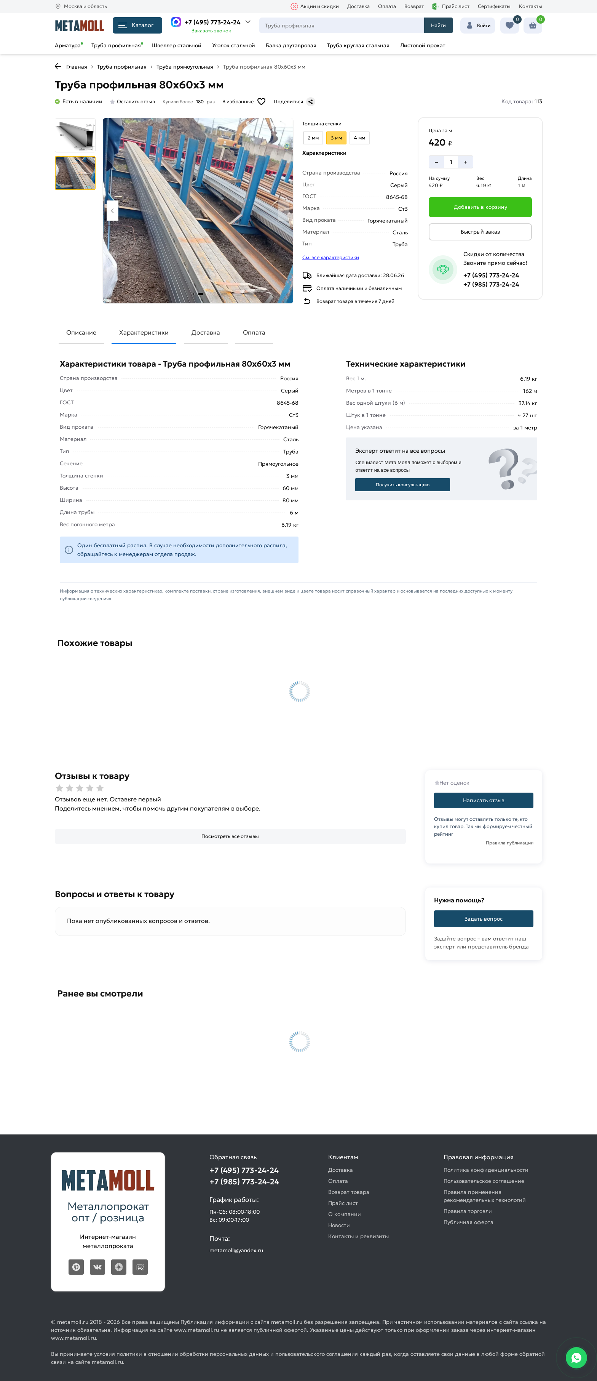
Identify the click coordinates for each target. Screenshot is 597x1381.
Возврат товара (348, 1192)
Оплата (387, 6)
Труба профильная (116, 45)
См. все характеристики (330, 257)
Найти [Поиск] (438, 25)
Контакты (530, 6)
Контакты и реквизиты (358, 1236)
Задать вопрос (484, 918)
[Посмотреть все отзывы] (230, 836)
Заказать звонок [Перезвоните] (211, 30)
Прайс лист (450, 6)
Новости (339, 1225)
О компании (344, 1214)
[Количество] (451, 162)
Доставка (358, 6)
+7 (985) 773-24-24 (491, 284)
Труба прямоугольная (184, 66)
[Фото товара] (198, 210)
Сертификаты (494, 6)
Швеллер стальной (176, 45)
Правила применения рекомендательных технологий (485, 1196)
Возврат (414, 6)
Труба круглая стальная (358, 45)
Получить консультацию (402, 484)
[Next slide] (284, 210)
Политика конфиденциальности (486, 1169)
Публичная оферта (468, 1222)
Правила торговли (468, 1211)
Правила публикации (509, 843)
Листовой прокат (422, 45)
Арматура (68, 45)
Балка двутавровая (291, 45)
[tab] (193, 294)
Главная (76, 66)
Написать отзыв (483, 800)
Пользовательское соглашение (484, 1181)
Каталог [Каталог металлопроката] (135, 25)
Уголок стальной (233, 45)
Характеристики (144, 332)
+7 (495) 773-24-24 (213, 22)
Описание (81, 332)
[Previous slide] (112, 210)
